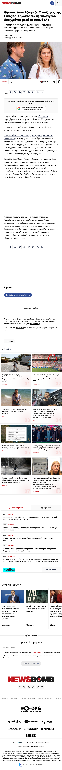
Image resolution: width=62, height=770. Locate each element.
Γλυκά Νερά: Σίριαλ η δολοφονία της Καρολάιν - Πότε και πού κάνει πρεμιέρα (14, 411)
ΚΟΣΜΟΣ (4, 81)
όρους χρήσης (37, 652)
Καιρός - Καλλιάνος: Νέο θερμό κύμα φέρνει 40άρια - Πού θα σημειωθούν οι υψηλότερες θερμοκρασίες (15, 480)
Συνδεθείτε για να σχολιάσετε (18, 295)
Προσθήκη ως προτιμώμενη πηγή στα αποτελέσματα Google (30, 108)
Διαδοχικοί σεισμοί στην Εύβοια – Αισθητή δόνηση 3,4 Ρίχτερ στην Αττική (15, 447)
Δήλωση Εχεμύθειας (28, 698)
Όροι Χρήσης (15, 698)
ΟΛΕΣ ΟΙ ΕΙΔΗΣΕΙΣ (52, 570)
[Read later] (59, 81)
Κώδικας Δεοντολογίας (45, 698)
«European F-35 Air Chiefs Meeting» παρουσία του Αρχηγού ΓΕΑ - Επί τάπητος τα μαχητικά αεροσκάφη (30, 518)
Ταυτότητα (4, 698)
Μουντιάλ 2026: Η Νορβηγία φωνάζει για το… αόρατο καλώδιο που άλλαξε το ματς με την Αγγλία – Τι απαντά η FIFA (46, 378)
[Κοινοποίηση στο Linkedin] (33, 92)
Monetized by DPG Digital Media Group (38, 743)
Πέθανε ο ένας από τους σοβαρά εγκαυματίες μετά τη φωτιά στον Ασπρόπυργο (28, 539)
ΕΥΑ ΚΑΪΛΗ (9, 341)
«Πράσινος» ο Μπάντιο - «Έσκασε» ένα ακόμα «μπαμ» (36, 608)
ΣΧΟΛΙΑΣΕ (44, 81)
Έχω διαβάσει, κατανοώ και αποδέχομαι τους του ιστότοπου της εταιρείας (32, 652)
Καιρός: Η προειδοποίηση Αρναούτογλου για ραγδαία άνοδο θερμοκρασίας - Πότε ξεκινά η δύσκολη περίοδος (15, 378)
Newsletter (20, 328)
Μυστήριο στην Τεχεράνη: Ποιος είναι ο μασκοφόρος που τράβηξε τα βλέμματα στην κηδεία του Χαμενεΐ (46, 448)
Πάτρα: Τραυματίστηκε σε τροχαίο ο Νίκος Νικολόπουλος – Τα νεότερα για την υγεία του (30, 529)
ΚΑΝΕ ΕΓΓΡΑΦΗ (31, 663)
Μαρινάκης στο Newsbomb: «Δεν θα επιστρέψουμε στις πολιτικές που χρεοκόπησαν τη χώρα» (10, 612)
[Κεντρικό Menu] (58, 3)
